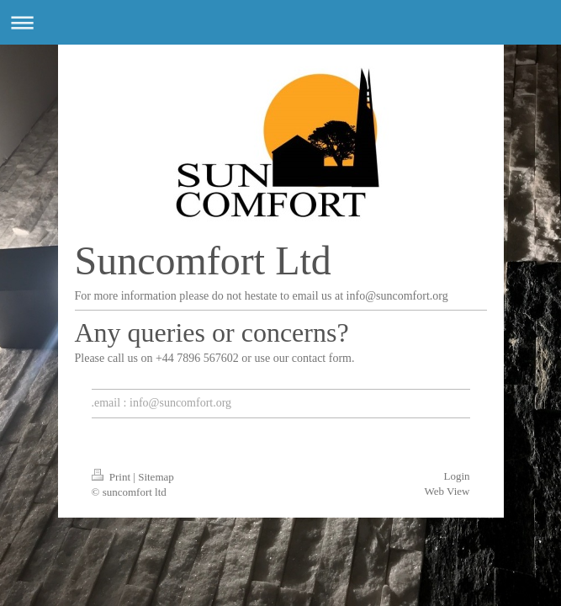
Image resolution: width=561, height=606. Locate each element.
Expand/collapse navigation (280, 22)
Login (456, 476)
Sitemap (156, 476)
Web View (447, 491)
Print (113, 476)
